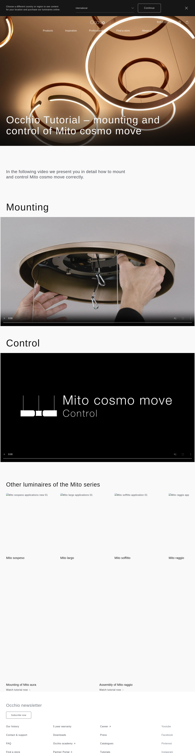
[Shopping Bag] (187, 22)
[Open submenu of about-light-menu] (147, 31)
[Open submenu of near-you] (123, 31)
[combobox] (105, 8)
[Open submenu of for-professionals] (96, 31)
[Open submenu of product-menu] (48, 31)
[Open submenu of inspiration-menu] (71, 31)
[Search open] (8, 22)
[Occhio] (97, 22)
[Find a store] (180, 22)
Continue (149, 8)
